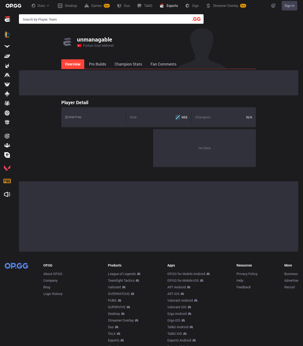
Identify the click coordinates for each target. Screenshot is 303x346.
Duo (111, 327)
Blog (46, 287)
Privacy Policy (247, 273)
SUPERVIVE (116, 307)
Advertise (291, 280)
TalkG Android (177, 327)
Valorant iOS (177, 307)
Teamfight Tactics (121, 280)
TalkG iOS (174, 333)
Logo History (52, 293)
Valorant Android (180, 300)
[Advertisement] (158, 83)
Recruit (289, 287)
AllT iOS (173, 293)
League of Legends (122, 273)
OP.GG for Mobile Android (186, 273)
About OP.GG (52, 273)
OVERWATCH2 (119, 293)
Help (239, 280)
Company (50, 280)
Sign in (289, 6)
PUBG (112, 300)
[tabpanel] (158, 132)
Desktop (114, 313)
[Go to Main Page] (13, 5)
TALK (112, 333)
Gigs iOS (173, 320)
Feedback (243, 287)
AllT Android (176, 287)
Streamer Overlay (121, 320)
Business (291, 273)
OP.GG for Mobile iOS (183, 280)
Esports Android (179, 340)
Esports (113, 340)
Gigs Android (177, 313)
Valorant (114, 287)
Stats (40, 6)
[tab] (31, 64)
